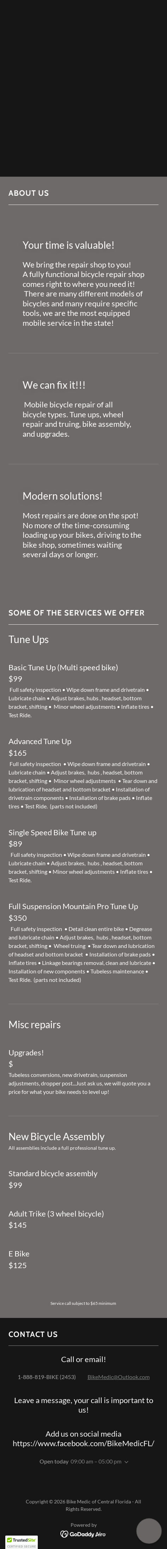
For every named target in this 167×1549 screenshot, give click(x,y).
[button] (125, 1462)
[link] (83, 1533)
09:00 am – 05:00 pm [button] (96, 1461)
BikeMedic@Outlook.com (119, 1376)
